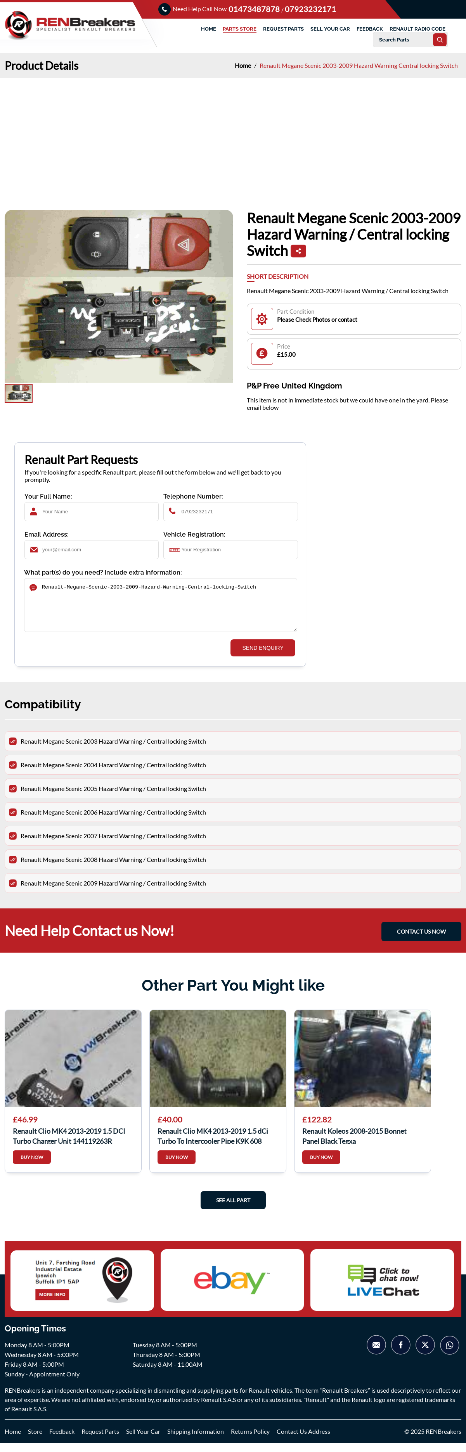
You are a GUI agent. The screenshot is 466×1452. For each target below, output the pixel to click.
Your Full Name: (48, 496)
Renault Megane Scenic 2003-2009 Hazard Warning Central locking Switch (359, 65)
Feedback (61, 1440)
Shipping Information (195, 1440)
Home (243, 65)
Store (35, 1440)
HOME (208, 29)
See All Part (233, 1209)
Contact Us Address (303, 1440)
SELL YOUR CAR (330, 29)
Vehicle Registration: (194, 534)
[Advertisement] (233, 136)
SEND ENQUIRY (262, 657)
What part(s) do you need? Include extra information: (103, 572)
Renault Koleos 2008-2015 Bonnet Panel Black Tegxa (354, 1144)
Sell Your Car (143, 1440)
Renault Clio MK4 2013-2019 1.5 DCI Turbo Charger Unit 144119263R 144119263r (69, 1144)
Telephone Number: (193, 496)
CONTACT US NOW (421, 940)
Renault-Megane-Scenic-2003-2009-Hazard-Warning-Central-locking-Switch (160, 609)
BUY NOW (32, 1166)
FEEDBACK (370, 29)
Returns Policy (250, 1440)
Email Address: (46, 534)
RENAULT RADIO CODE (417, 29)
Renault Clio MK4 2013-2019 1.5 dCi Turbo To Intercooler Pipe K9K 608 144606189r (213, 1144)
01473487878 (255, 9)
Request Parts (100, 1440)
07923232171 (310, 9)
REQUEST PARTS (283, 29)
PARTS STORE (239, 29)
